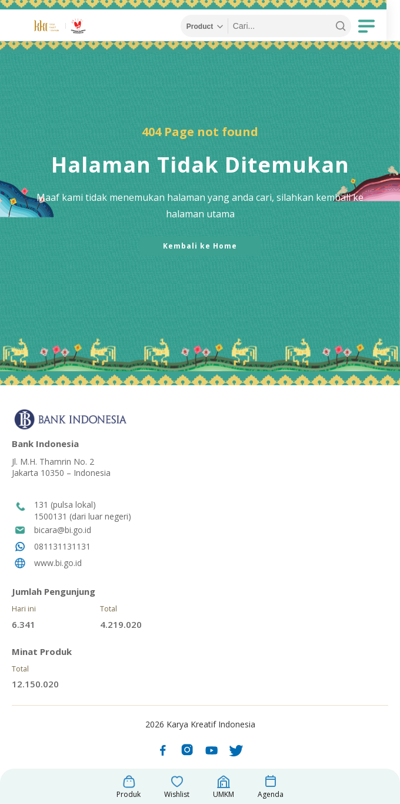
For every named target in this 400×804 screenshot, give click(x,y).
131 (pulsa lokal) (65, 504)
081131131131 (62, 546)
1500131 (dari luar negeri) (82, 516)
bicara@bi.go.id (62, 529)
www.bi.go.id (58, 562)
